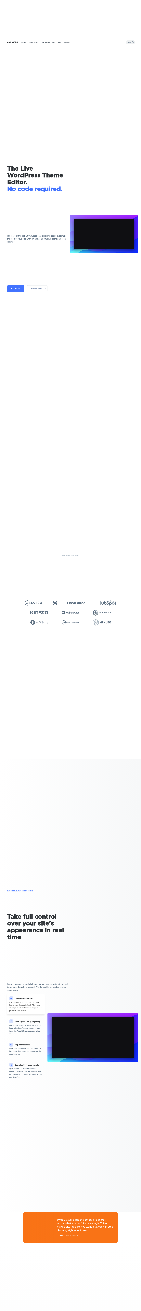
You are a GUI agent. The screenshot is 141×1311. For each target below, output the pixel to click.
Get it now (15, 288)
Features (23, 42)
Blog (53, 42)
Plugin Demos (45, 42)
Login (130, 42)
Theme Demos (33, 42)
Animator (67, 42)
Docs (59, 42)
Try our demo (38, 288)
